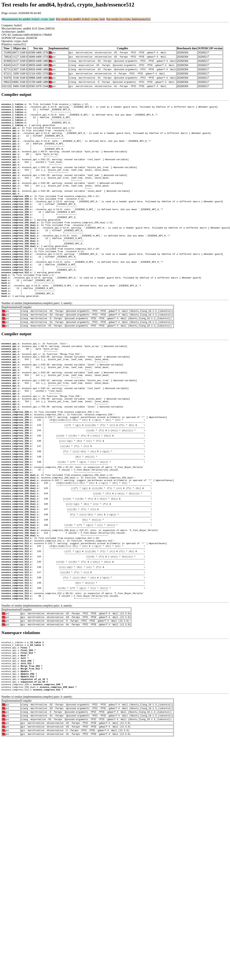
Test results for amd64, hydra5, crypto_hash (80, 19)
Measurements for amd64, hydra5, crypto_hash (28, 19)
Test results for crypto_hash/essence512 (128, 19)
